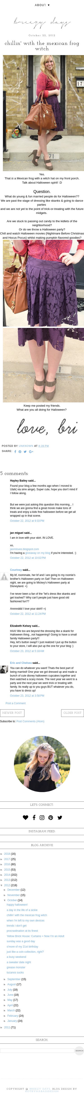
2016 (7, 864)
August (12, 984)
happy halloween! (17, 904)
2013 (7, 880)
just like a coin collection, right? (25, 951)
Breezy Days (40, 1089)
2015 (7, 869)
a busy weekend (16, 956)
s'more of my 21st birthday (22, 946)
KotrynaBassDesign (42, 1091)
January (12, 1021)
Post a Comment (16, 703)
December (14, 889)
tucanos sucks (15, 972)
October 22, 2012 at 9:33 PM (27, 520)
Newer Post (12, 713)
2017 (7, 859)
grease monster (16, 967)
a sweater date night (19, 962)
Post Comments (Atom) (30, 721)
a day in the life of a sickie (22, 910)
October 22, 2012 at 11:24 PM (28, 613)
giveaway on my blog (37, 553)
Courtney (16, 569)
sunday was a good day (21, 941)
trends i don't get (16, 925)
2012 (7, 885)
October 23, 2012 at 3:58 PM (27, 695)
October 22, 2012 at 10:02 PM (28, 557)
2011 (7, 1027)
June (10, 994)
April (10, 1005)
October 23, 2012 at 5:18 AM (27, 651)
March (11, 1010)
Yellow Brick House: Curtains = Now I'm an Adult (35, 936)
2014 (7, 874)
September (14, 979)
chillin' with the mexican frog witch (27, 915)
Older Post (73, 713)
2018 (7, 853)
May (10, 1000)
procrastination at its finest (22, 930)
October (12, 900)
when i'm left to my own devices (25, 920)
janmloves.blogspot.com (24, 549)
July (10, 989)
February (13, 1015)
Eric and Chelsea (21, 662)
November (14, 895)
